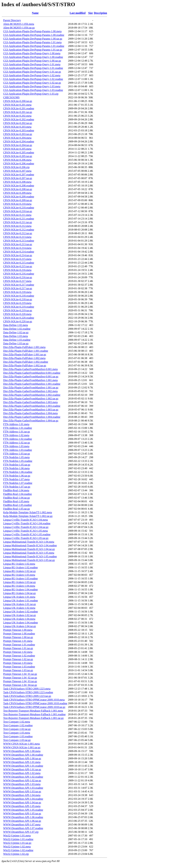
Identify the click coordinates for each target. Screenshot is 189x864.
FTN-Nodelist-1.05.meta (16, 457)
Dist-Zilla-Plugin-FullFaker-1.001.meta (24, 347)
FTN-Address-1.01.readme (17, 427)
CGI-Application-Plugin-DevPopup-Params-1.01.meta (32, 42)
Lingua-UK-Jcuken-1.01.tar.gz (19, 604)
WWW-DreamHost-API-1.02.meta (21, 773)
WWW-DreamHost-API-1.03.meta (21, 784)
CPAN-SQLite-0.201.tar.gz (17, 112)
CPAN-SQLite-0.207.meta (17, 170)
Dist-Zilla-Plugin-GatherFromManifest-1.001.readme (31, 383)
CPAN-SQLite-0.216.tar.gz (17, 277)
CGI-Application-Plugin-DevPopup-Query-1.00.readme (33, 57)
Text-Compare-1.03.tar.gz (17, 740)
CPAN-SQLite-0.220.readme (18, 317)
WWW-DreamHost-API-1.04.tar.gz (22, 802)
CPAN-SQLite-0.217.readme (18, 284)
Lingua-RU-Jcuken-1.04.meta (19, 585)
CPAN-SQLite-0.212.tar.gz (17, 233)
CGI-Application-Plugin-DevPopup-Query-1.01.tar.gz (32, 71)
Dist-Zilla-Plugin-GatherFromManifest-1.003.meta (30, 402)
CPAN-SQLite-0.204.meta (17, 137)
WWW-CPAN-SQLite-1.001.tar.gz (21, 747)
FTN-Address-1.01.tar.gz (16, 431)
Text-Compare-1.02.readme (18, 725)
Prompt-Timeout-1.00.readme (19, 633)
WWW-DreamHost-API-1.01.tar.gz (22, 769)
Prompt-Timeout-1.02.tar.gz (18, 659)
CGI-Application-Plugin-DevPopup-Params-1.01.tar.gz (32, 49)
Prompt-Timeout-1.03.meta (17, 663)
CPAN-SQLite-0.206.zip (16, 167)
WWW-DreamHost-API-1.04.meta (21, 795)
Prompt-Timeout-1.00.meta (17, 629)
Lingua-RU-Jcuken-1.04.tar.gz (19, 593)
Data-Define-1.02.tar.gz (15, 332)
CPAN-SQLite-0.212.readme (18, 229)
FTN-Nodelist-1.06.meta (16, 468)
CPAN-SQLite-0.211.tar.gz (17, 222)
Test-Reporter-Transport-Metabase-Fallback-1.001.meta (33, 710)
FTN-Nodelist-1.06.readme (17, 472)
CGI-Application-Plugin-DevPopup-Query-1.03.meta (31, 86)
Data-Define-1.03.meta (15, 336)
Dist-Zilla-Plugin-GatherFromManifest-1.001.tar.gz (30, 387)
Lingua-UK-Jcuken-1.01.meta (19, 596)
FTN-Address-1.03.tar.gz (16, 453)
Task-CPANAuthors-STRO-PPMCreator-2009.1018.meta (34, 699)
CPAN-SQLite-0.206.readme (18, 163)
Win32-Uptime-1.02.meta (17, 846)
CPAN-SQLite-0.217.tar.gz (17, 288)
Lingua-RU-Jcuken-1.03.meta (19, 574)
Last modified (78, 13)
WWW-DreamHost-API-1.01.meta (21, 762)
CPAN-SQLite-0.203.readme (18, 130)
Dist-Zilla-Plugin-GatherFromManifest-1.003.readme (31, 405)
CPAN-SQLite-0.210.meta (17, 203)
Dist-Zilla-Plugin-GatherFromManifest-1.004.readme (31, 416)
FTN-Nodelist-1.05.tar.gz (16, 464)
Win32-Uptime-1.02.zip (16, 853)
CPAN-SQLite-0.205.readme (18, 152)
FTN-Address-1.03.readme (17, 450)
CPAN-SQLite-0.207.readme (18, 174)
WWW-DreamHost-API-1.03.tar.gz (22, 791)
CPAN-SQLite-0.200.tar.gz (17, 101)
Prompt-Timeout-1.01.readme (19, 644)
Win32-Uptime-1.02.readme (18, 850)
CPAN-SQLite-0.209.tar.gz (17, 200)
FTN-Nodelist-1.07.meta (16, 479)
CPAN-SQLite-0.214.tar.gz (17, 255)
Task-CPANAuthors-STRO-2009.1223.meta (26, 688)
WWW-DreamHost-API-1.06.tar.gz (22, 820)
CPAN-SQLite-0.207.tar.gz (17, 178)
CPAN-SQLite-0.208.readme (18, 185)
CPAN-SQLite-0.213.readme (18, 240)
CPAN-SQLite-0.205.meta (17, 148)
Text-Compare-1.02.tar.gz (17, 729)
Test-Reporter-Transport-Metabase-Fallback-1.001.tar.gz (33, 718)
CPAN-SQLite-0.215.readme (18, 262)
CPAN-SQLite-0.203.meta (17, 126)
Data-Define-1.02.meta (15, 325)
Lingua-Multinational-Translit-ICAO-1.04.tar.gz (29, 549)
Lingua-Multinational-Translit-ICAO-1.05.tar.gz (29, 560)
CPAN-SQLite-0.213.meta (17, 237)
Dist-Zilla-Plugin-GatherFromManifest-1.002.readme (31, 394)
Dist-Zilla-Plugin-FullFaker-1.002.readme (25, 361)
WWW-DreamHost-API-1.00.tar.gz (22, 758)
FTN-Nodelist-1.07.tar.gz (16, 486)
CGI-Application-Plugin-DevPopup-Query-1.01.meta (31, 64)
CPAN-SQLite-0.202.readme (18, 119)
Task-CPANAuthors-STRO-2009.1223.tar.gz (27, 696)
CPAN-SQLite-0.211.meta (17, 214)
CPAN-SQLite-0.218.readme (18, 295)
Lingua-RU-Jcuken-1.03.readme (20, 578)
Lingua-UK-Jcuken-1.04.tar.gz (19, 626)
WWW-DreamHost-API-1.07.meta (21, 824)
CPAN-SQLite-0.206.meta (17, 159)
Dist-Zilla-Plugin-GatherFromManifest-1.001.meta (30, 380)
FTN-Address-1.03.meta (16, 446)
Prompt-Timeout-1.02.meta (17, 652)
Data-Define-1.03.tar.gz (15, 343)
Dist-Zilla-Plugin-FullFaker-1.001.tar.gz (24, 354)
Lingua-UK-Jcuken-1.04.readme (20, 622)
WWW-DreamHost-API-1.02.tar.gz (22, 780)
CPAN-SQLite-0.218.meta (17, 292)
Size (90, 13)
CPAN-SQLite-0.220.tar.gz (17, 321)
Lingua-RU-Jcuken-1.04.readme (20, 589)
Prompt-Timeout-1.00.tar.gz (18, 637)
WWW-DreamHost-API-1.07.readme (23, 828)
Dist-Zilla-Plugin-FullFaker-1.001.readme (25, 350)
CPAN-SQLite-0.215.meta (17, 259)
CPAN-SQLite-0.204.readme (18, 141)
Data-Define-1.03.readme (16, 339)
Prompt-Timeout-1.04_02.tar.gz (20, 677)
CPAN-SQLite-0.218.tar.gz (17, 299)
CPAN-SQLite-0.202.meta (17, 115)
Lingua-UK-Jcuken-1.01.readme (20, 600)
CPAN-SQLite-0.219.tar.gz (17, 310)
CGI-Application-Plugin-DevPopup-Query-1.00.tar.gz (32, 60)
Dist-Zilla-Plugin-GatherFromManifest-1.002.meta (30, 391)
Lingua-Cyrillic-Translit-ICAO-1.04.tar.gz (25, 527)
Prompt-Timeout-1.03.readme (19, 666)
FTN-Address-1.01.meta (16, 424)
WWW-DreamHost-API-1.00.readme (23, 754)
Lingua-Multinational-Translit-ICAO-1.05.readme (30, 556)
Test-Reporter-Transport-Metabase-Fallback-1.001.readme (34, 714)
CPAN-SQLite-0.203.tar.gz (17, 134)
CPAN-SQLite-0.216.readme (18, 273)
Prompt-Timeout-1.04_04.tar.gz (20, 685)
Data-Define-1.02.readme (16, 328)
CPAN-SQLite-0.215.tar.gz (17, 266)
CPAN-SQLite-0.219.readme (18, 306)
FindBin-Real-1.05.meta (16, 501)
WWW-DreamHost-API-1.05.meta (21, 806)
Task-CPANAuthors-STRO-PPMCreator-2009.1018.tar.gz (34, 707)
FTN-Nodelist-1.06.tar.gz (16, 475)
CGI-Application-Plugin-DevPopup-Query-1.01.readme (33, 68)
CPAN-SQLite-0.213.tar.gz (17, 244)
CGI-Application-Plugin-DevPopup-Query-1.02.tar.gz (32, 82)
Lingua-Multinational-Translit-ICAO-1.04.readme (30, 545)
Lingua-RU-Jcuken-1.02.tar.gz (19, 571)
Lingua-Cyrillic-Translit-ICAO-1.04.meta (25, 519)
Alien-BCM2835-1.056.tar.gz (19, 27)
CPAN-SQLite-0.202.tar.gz (17, 123)
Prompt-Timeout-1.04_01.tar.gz (20, 674)
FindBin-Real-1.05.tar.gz (16, 508)
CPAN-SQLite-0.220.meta (17, 314)
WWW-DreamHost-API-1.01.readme (23, 765)
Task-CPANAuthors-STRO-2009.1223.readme (28, 692)
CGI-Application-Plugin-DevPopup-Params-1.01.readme (33, 46)
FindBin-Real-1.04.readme (17, 494)
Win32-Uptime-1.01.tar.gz (17, 842)
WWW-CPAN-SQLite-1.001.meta (21, 743)
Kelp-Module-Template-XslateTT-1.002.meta (27, 512)
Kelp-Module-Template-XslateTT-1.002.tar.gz (28, 516)
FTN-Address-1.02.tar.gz (16, 442)
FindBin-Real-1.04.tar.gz (16, 497)
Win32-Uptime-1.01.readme (18, 839)
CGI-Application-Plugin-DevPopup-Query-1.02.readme (33, 79)
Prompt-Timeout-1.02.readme (19, 655)
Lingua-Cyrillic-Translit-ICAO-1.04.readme (26, 523)
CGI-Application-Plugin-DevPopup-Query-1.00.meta (31, 53)
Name (35, 13)
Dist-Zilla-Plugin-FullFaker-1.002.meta (24, 358)
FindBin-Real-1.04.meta (16, 490)
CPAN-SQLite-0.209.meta (17, 192)
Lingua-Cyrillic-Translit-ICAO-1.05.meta (25, 530)
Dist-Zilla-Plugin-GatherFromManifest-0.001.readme (31, 372)
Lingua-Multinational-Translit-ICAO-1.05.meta (28, 552)
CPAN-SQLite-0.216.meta (17, 270)
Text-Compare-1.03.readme (18, 736)
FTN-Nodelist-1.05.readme (17, 461)
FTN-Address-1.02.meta (16, 435)
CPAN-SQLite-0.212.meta (17, 226)
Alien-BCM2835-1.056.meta (18, 24)
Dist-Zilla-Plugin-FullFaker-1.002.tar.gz (24, 365)
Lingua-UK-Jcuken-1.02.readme (20, 611)
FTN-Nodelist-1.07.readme (17, 483)
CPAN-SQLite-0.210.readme (18, 207)
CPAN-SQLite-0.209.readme (18, 196)
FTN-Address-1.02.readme (17, 439)
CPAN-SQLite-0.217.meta (17, 281)
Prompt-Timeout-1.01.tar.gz (18, 648)
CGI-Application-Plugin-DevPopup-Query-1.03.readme (33, 90)
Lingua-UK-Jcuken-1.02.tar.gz (19, 615)
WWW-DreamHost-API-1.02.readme (23, 776)
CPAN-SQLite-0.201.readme (18, 108)
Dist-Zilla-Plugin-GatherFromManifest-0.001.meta (30, 369)
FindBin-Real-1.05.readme (17, 505)
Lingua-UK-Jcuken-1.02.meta (19, 607)
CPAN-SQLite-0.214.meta (17, 248)
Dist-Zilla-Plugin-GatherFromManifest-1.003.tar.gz (30, 409)
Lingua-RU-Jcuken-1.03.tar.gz (19, 582)
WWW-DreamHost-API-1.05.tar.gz (22, 813)
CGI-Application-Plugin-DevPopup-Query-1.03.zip (30, 93)
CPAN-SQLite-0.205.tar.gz (17, 156)
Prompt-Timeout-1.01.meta (17, 640)
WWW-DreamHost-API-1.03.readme (23, 787)
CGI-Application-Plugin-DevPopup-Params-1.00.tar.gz (32, 38)
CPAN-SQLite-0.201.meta (17, 104)
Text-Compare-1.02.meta (16, 721)
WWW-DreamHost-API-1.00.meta (21, 751)
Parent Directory (12, 20)
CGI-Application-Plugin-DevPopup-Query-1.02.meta (31, 75)
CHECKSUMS (11, 97)
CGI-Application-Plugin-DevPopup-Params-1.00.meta (32, 31)
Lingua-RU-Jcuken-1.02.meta (19, 563)
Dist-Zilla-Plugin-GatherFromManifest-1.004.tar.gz (30, 420)
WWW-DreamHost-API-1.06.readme (23, 817)
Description (100, 13)
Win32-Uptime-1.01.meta (17, 835)
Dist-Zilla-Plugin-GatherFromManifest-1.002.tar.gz (30, 398)
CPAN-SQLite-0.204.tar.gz (17, 145)
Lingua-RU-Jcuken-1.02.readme (20, 567)
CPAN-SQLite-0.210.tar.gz (17, 211)
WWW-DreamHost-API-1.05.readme (23, 809)
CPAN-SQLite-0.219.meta (17, 303)
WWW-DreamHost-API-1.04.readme (23, 798)
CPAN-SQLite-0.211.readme (18, 218)
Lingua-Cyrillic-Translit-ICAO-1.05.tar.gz (25, 538)
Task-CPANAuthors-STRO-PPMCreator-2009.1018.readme (35, 703)
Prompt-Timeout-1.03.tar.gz (18, 670)
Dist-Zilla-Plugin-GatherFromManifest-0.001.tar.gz (30, 376)
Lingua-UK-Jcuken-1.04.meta (19, 618)
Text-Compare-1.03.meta (16, 732)
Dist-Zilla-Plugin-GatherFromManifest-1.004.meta (30, 413)
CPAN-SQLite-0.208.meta (17, 181)
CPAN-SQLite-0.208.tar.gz (17, 189)
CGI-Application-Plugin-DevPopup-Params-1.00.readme (33, 35)
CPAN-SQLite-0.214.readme (18, 251)
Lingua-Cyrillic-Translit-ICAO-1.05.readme (26, 534)
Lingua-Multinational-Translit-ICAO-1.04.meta (28, 541)
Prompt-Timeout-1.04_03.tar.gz (20, 681)
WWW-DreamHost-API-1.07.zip (21, 831)
